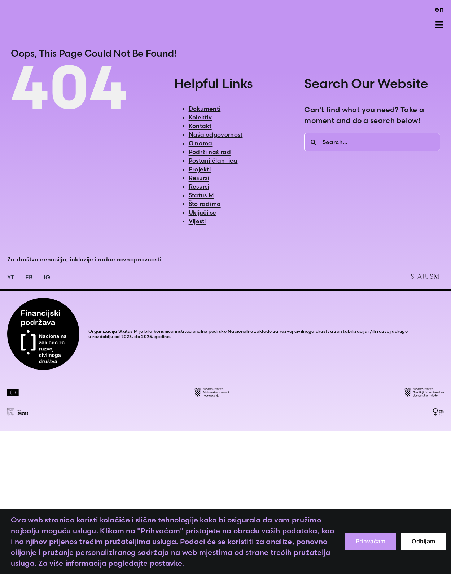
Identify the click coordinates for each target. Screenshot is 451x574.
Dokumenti (205, 108)
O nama (201, 143)
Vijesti (197, 221)
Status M (201, 195)
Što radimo (205, 203)
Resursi (199, 177)
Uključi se (202, 212)
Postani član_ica (213, 160)
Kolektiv (200, 117)
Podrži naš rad (210, 151)
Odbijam (423, 541)
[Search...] (372, 142)
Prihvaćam (370, 541)
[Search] (313, 142)
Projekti (200, 169)
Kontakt (200, 125)
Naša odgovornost (216, 134)
